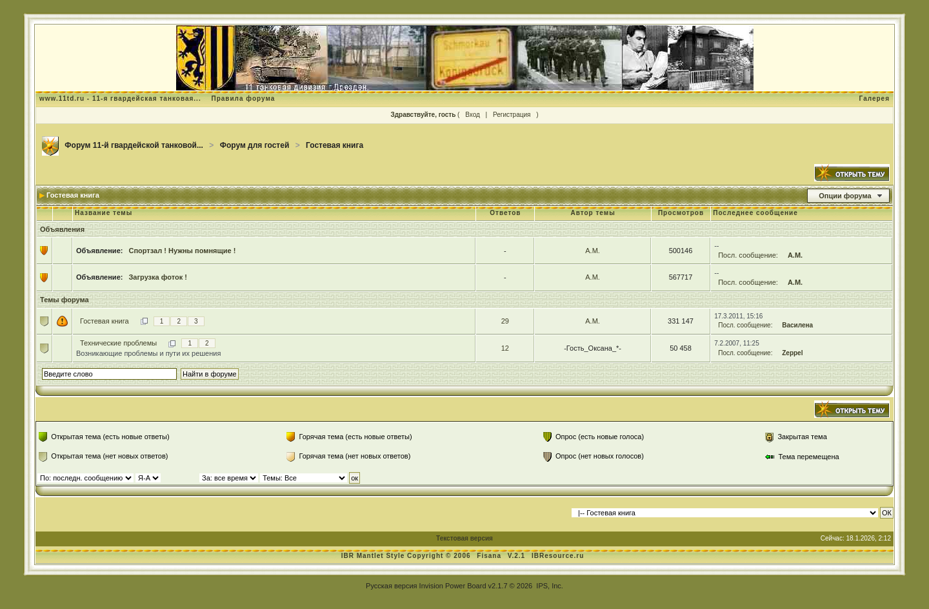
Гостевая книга (334, 145)
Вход (472, 114)
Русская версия (391, 586)
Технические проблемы (118, 343)
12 (505, 348)
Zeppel (792, 352)
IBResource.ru (558, 555)
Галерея (874, 98)
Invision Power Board (452, 586)
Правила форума (243, 98)
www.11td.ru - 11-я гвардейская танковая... (120, 98)
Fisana (490, 555)
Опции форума (845, 196)
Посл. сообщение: (748, 255)
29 (505, 321)
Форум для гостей (255, 145)
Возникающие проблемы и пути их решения (148, 353)
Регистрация (511, 114)
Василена (797, 325)
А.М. (592, 250)
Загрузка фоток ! (157, 277)
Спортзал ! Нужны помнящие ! (181, 250)
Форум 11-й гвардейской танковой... (134, 145)
